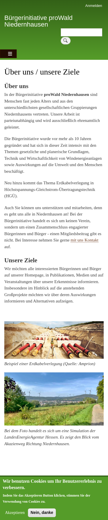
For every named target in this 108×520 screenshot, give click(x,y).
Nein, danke (42, 515)
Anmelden (93, 5)
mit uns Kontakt (84, 240)
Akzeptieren (14, 515)
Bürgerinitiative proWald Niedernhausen (38, 21)
